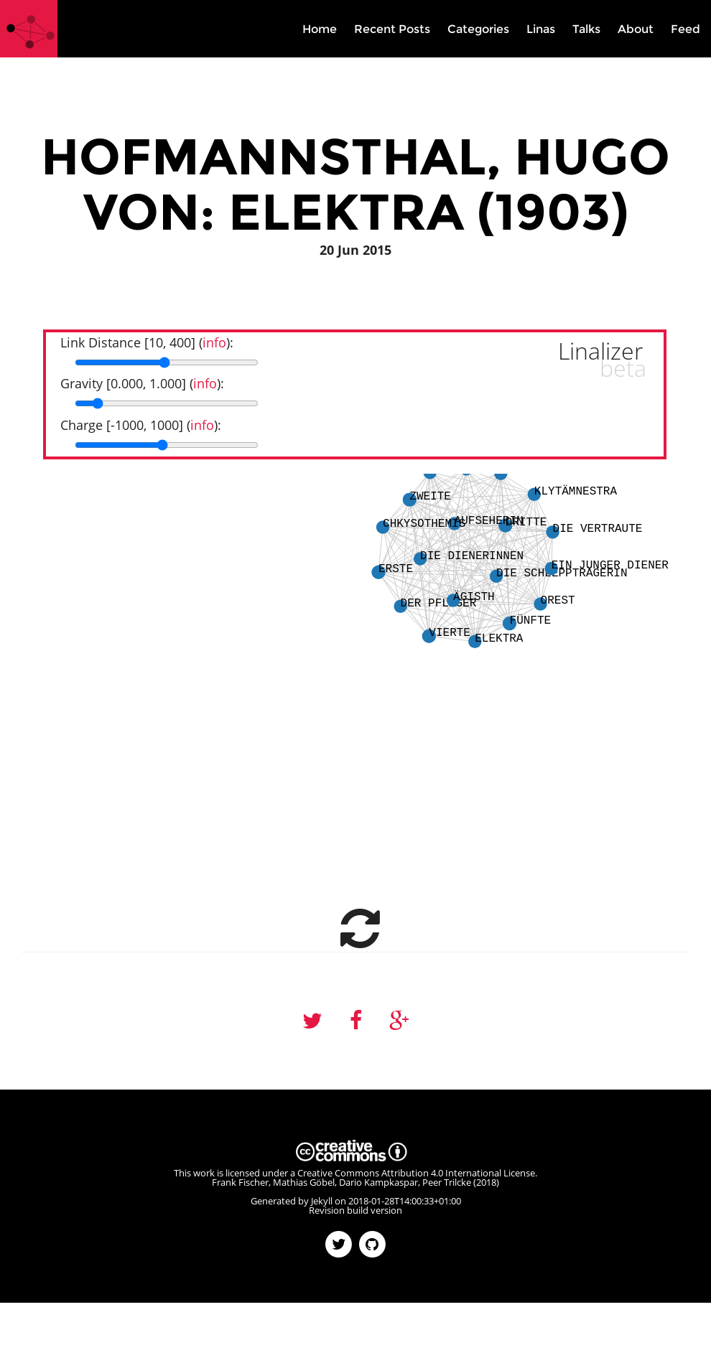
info (214, 342)
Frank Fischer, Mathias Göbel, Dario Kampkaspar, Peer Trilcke (341, 1182)
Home (319, 29)
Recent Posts (392, 29)
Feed (685, 29)
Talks (586, 29)
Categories (478, 29)
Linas (540, 29)
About (636, 29)
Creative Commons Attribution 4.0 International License (416, 1172)
